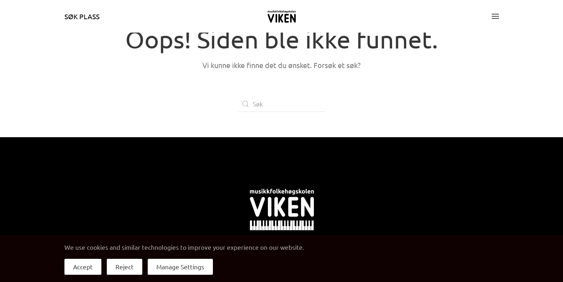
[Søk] (281, 104)
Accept (83, 266)
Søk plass (82, 16)
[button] (495, 16)
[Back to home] (281, 16)
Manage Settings (180, 266)
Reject (124, 266)
